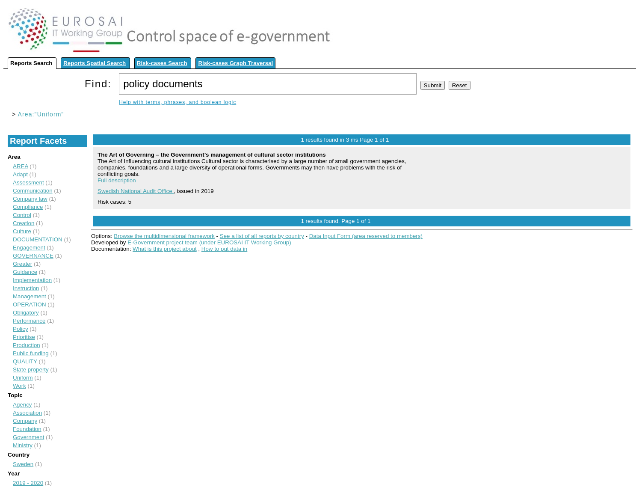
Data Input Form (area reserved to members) (366, 236)
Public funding (31, 353)
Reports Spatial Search (94, 63)
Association (27, 413)
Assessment (28, 182)
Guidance (25, 272)
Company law (30, 199)
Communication (33, 190)
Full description (117, 180)
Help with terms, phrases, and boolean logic (177, 102)
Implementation (32, 280)
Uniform (23, 377)
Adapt (20, 174)
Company (25, 421)
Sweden (23, 464)
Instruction (26, 288)
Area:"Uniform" (41, 114)
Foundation (27, 429)
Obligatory (26, 312)
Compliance (28, 207)
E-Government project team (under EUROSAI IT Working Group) (209, 242)
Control (22, 215)
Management (29, 296)
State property (31, 369)
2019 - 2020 (28, 483)
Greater (22, 264)
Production (26, 345)
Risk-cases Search (162, 63)
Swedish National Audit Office (136, 191)
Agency (22, 404)
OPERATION (29, 304)
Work (19, 386)
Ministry (23, 445)
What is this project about (165, 249)
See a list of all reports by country (262, 236)
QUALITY (25, 361)
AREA (20, 166)
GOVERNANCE (33, 255)
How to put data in (224, 249)
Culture (22, 231)
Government (28, 437)
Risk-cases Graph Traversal (235, 63)
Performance (29, 321)
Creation (23, 223)
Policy (20, 329)
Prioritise (24, 337)
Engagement (29, 247)
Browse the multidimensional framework (164, 236)
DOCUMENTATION (37, 239)
